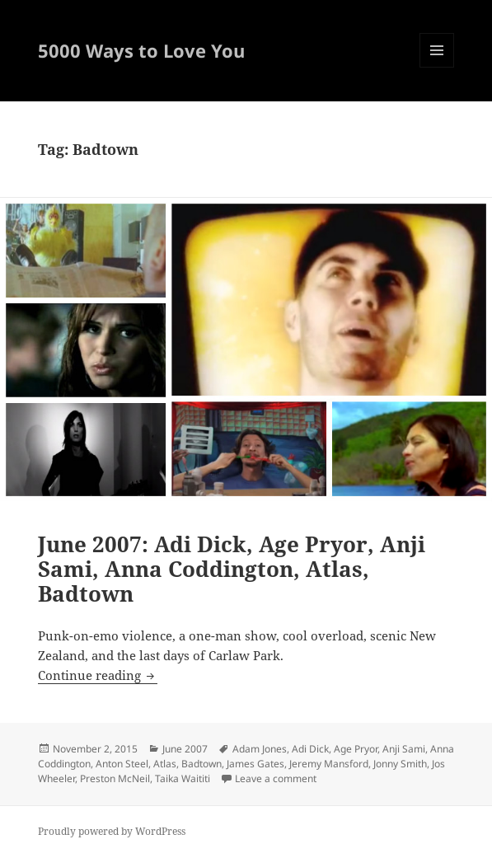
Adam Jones (259, 749)
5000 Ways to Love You (141, 50)
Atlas (164, 764)
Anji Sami (403, 749)
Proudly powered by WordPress (111, 831)
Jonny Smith (400, 764)
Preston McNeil (115, 778)
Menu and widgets (437, 67)
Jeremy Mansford (328, 764)
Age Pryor (355, 749)
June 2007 (185, 749)
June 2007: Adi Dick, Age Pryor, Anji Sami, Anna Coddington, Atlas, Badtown (231, 568)
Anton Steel (122, 764)
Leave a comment (275, 778)
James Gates (255, 764)
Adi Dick (310, 749)
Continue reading (97, 675)
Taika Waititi (182, 778)
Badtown (201, 764)
